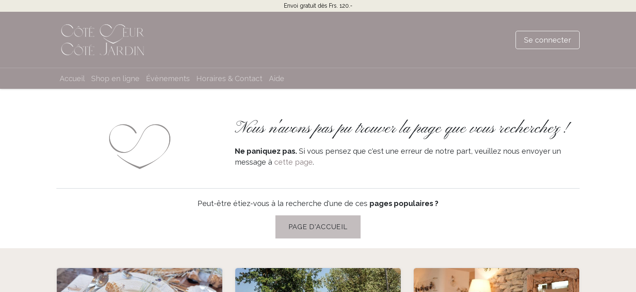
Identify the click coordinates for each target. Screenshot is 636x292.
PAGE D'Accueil (318, 227)
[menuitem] (72, 78)
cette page (293, 162)
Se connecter (547, 40)
